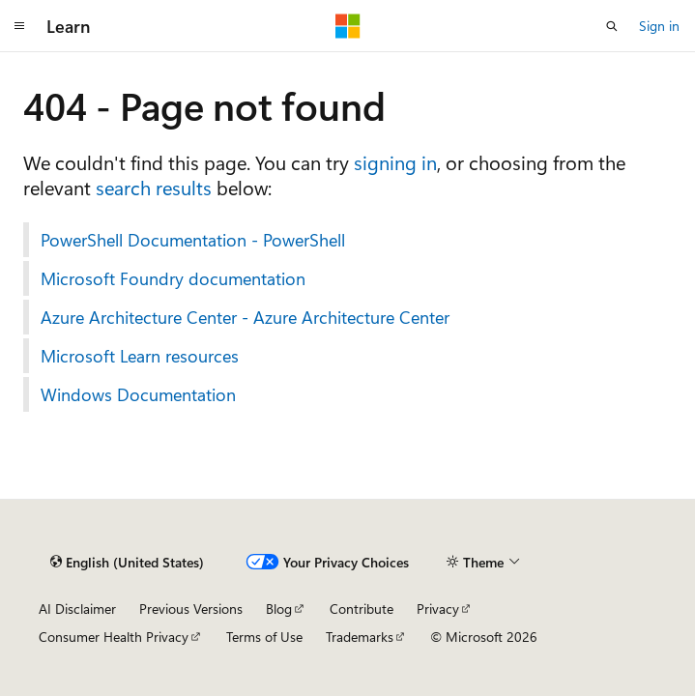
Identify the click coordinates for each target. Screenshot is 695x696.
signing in (395, 162)
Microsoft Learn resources (140, 355)
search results (154, 187)
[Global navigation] (19, 26)
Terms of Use (264, 636)
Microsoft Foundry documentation (173, 278)
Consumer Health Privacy (113, 636)
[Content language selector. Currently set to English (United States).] (127, 561)
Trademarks (359, 636)
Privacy (438, 608)
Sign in (659, 25)
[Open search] (612, 26)
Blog (279, 608)
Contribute (361, 608)
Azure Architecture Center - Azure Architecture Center (245, 317)
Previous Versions (191, 608)
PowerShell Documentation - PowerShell (193, 239)
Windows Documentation (138, 394)
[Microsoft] (348, 26)
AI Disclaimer (77, 608)
